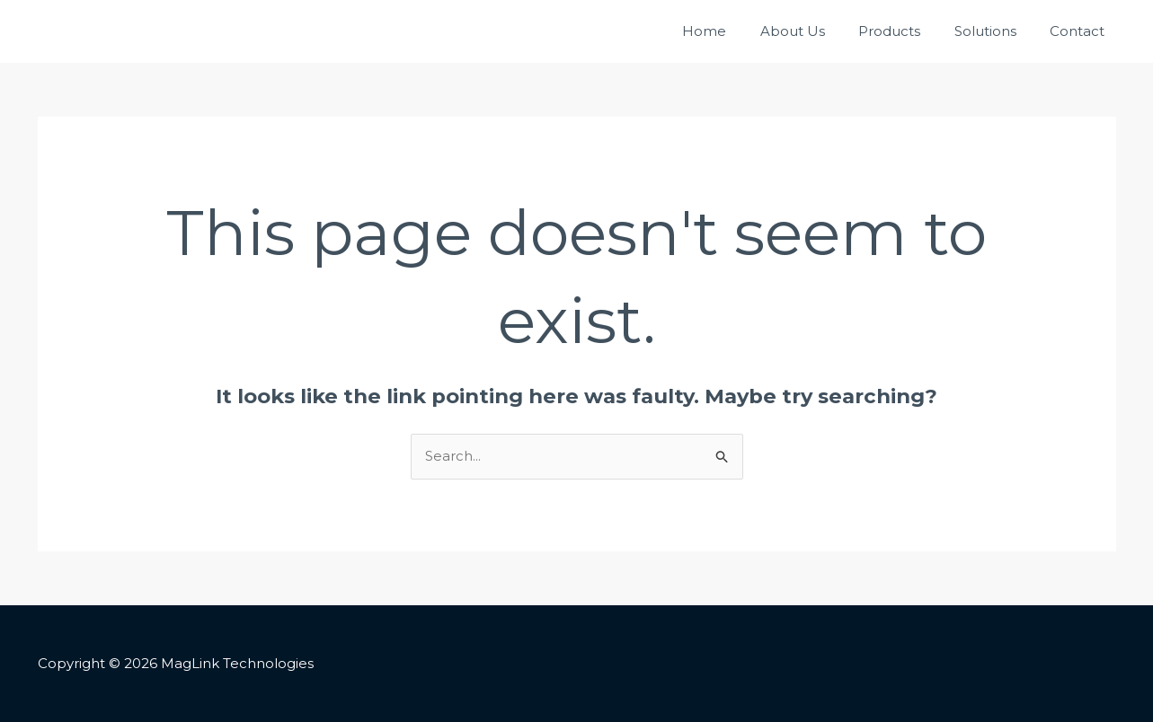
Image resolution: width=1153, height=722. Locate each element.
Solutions (995, 31)
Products (906, 31)
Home (735, 31)
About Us (816, 31)
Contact (1080, 31)
